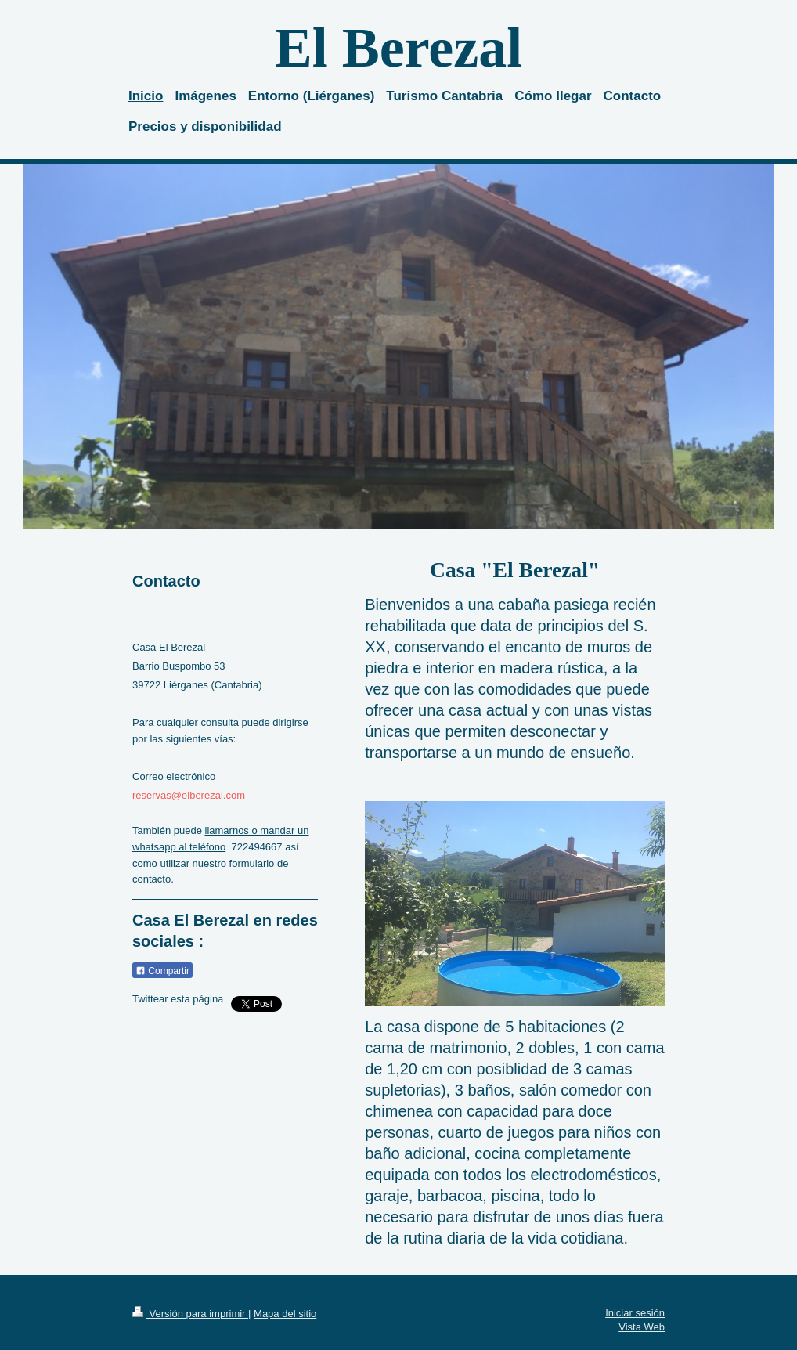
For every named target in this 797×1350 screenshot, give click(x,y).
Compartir (162, 971)
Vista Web (641, 1327)
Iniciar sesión (635, 1313)
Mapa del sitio (285, 1313)
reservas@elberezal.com (188, 795)
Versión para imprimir (190, 1313)
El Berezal (399, 47)
